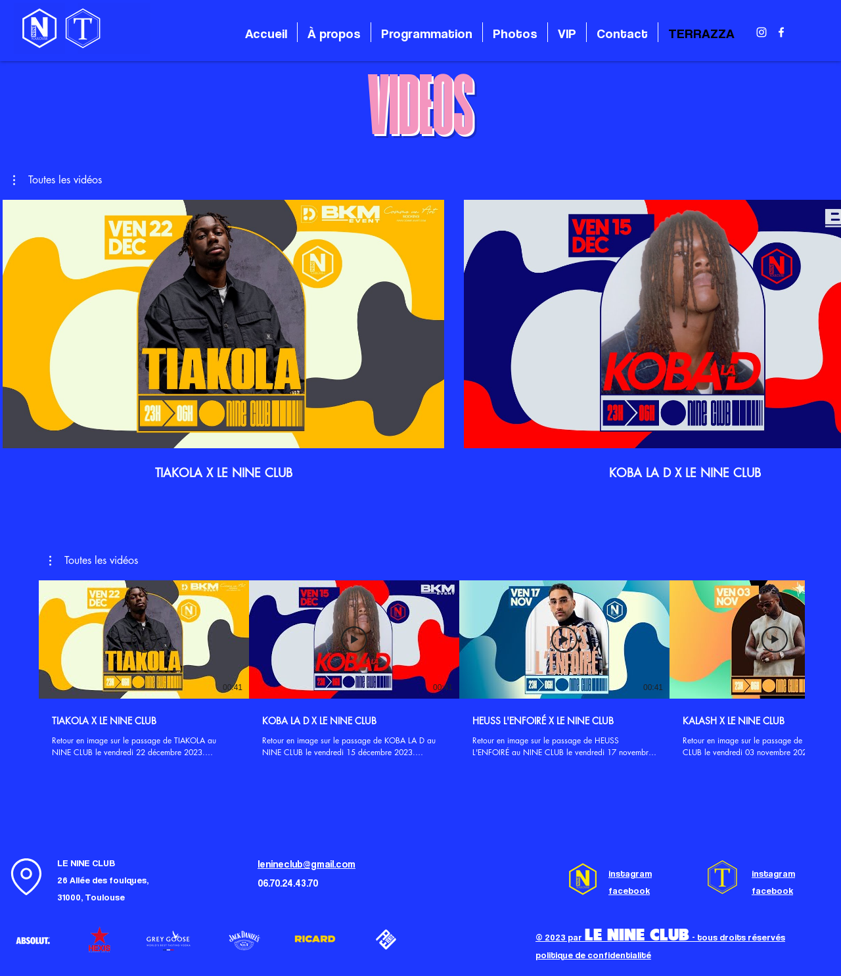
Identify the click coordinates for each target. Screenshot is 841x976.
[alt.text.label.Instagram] (761, 32)
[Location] (26, 877)
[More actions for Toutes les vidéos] (57, 180)
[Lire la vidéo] (144, 639)
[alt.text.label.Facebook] (781, 32)
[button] (57, 180)
